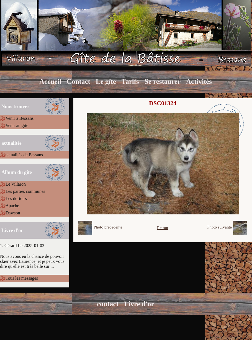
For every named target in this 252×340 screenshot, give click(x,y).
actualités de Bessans (24, 154)
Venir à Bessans (20, 118)
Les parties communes (25, 191)
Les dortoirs (16, 198)
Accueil (50, 81)
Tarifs (130, 81)
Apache (12, 205)
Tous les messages (22, 278)
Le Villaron (16, 184)
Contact (78, 81)
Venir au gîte (17, 125)
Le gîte (106, 81)
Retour (162, 227)
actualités (11, 143)
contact (108, 304)
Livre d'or (139, 304)
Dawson (13, 213)
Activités (199, 81)
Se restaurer (163, 81)
